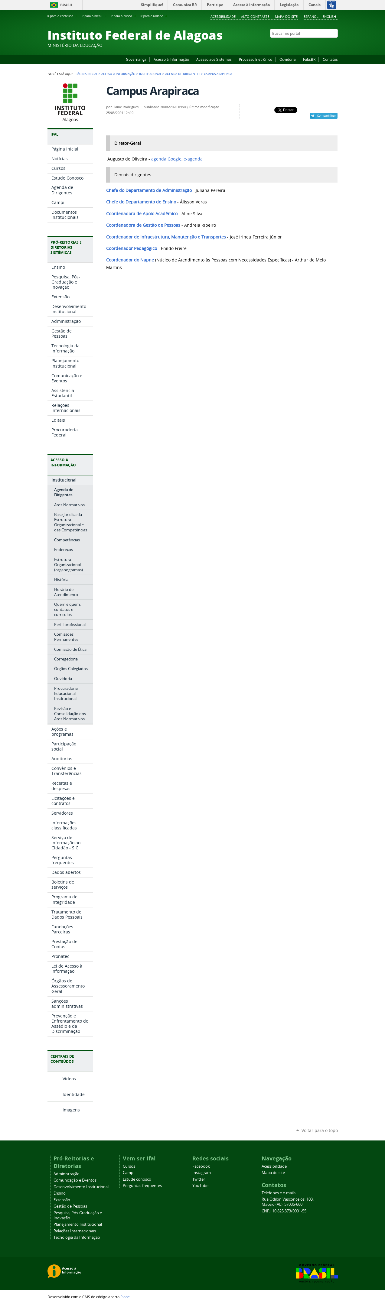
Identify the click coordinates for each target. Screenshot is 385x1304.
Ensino (60, 1193)
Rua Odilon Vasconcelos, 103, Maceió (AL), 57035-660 (288, 1202)
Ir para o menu (94, 16)
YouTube (312, 45)
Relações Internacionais (75, 1231)
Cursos (129, 1166)
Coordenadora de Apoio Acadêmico (142, 213)
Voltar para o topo (320, 1130)
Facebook (305, 45)
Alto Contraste (255, 16)
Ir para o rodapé (154, 16)
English (329, 16)
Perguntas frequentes (142, 1185)
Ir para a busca (124, 16)
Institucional (150, 74)
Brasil (66, 5)
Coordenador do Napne (130, 260)
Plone (125, 1296)
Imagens (71, 1110)
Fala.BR (309, 59)
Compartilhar (326, 115)
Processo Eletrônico (255, 59)
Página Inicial (87, 74)
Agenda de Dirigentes (182, 74)
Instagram (320, 45)
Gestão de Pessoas (70, 1206)
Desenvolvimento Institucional (81, 1186)
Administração (67, 1173)
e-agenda (193, 159)
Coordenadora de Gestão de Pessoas (143, 225)
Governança (136, 59)
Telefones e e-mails (278, 1192)
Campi (128, 1172)
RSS (335, 45)
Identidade (74, 1094)
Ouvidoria (287, 59)
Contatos (330, 59)
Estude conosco (137, 1179)
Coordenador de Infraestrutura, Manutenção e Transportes (166, 237)
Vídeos (69, 1079)
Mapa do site (286, 16)
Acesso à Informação (171, 59)
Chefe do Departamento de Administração (149, 190)
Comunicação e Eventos (75, 1180)
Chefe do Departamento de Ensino (141, 202)
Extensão (62, 1199)
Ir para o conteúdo (62, 16)
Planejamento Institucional (78, 1224)
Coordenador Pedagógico (131, 248)
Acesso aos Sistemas (214, 59)
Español (311, 16)
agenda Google (166, 159)
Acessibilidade (223, 16)
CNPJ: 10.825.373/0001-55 (284, 1211)
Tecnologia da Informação (77, 1237)
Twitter (327, 45)
